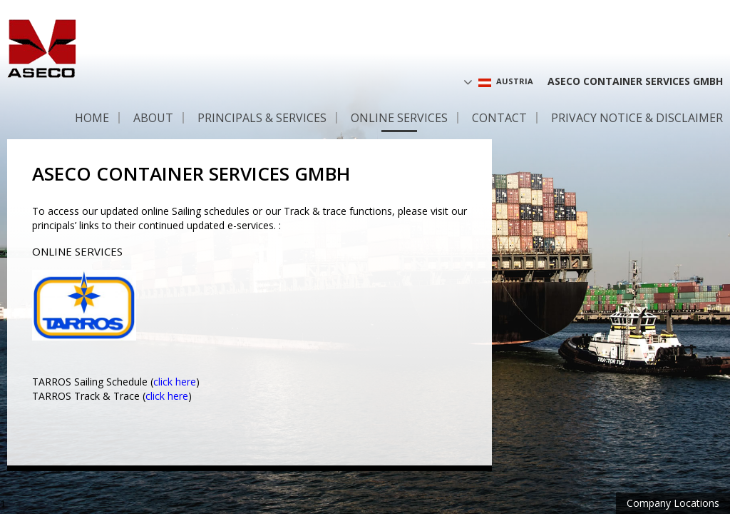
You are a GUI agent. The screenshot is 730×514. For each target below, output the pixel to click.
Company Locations (673, 503)
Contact (499, 118)
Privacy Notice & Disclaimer (637, 118)
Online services (399, 118)
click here (174, 381)
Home (92, 118)
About (153, 118)
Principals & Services (262, 118)
